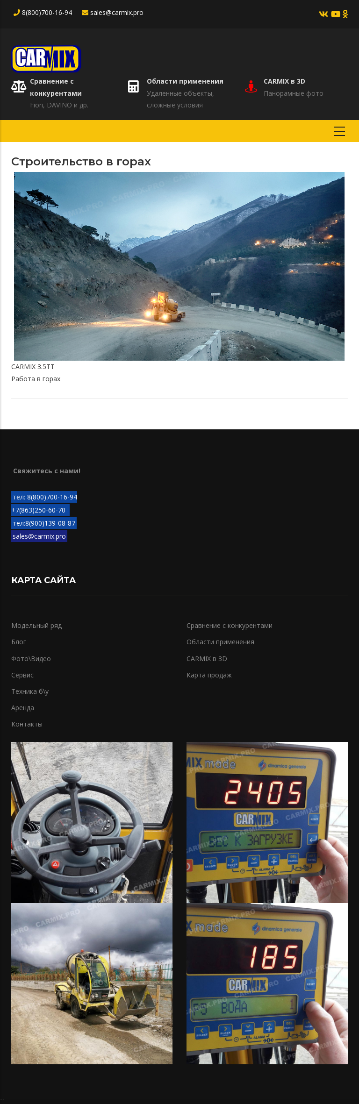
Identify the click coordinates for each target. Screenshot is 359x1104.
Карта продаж (209, 674)
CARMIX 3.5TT (33, 366)
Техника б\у (30, 691)
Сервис (22, 674)
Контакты (27, 723)
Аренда (22, 707)
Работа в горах (35, 378)
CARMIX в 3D (284, 81)
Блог (18, 641)
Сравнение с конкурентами (230, 625)
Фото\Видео (31, 658)
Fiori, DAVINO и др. (59, 104)
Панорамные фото (293, 93)
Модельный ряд (36, 625)
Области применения (185, 81)
